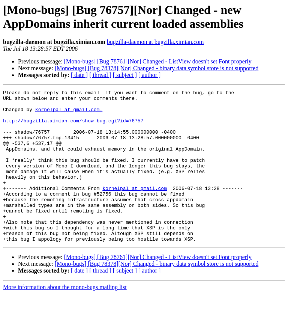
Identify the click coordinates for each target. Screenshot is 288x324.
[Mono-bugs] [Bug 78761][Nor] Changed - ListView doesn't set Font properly (158, 61)
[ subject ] (125, 75)
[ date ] (79, 75)
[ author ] (149, 75)
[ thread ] (100, 75)
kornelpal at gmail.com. (68, 113)
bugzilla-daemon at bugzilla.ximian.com (155, 42)
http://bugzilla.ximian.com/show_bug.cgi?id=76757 (73, 127)
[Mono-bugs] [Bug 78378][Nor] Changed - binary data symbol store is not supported (156, 68)
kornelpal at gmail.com (134, 208)
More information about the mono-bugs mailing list (65, 317)
